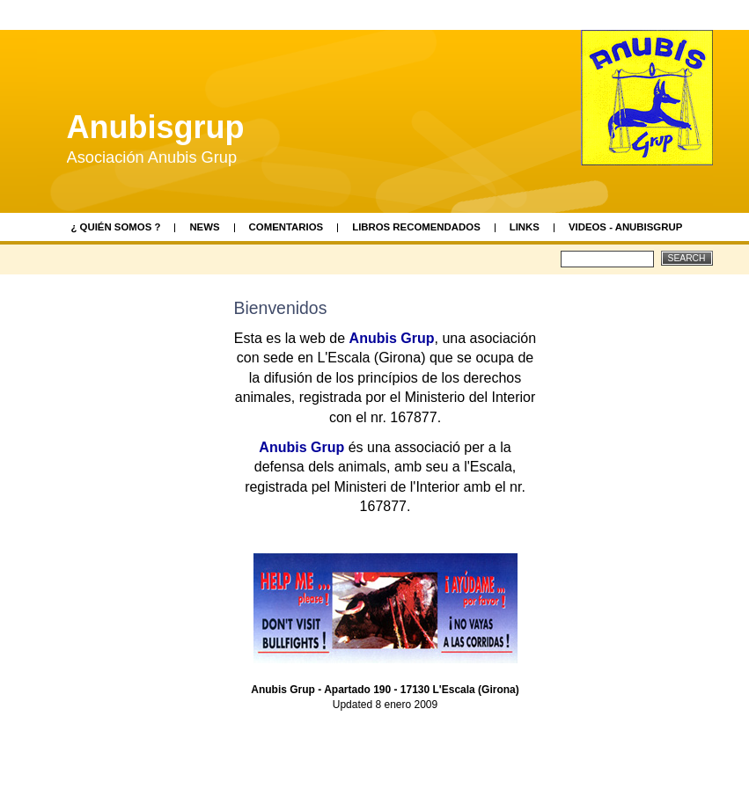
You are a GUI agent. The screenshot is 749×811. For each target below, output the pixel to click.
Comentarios (286, 227)
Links (525, 227)
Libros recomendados (416, 227)
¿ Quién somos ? (116, 227)
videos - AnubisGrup (625, 227)
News (204, 227)
